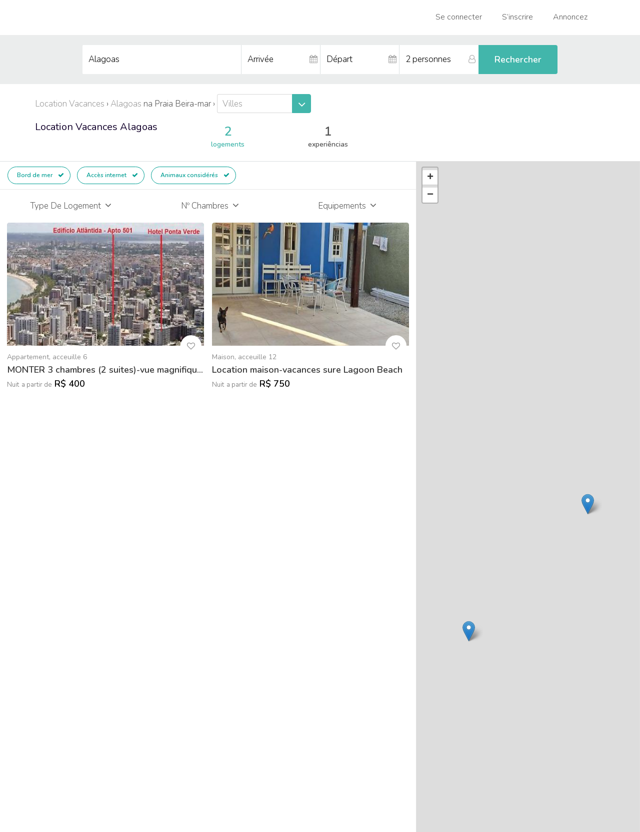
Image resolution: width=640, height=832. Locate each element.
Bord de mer (40, 175)
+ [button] (430, 177)
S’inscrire (517, 17)
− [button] (430, 195)
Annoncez (570, 17)
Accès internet (112, 175)
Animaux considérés (195, 175)
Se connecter (459, 17)
